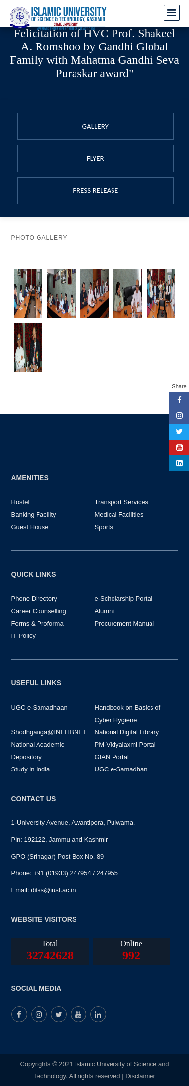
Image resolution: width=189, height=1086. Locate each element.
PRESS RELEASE (95, 190)
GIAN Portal (112, 757)
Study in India (30, 769)
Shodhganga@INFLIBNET (49, 732)
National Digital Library (127, 732)
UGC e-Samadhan (121, 769)
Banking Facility (33, 514)
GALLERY (95, 126)
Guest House (30, 527)
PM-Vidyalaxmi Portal (125, 744)
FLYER (95, 158)
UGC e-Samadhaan (39, 707)
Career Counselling (38, 611)
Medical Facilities (119, 514)
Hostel (20, 502)
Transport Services (122, 502)
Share (179, 386)
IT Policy (23, 635)
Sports (104, 527)
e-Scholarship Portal (123, 598)
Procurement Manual (124, 623)
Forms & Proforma (37, 623)
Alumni (104, 611)
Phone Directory (34, 598)
